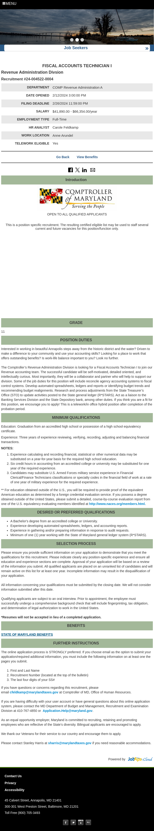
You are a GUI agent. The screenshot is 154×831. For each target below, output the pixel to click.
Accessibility (15, 790)
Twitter (73, 822)
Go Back (62, 157)
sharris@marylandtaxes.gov (69, 743)
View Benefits (87, 157)
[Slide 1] (72, 40)
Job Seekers (76, 47)
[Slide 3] (82, 40)
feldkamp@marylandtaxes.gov (34, 692)
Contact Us (13, 776)
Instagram (80, 822)
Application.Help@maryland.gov (67, 711)
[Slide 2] (77, 40)
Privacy (10, 783)
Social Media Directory (88, 822)
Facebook (65, 822)
